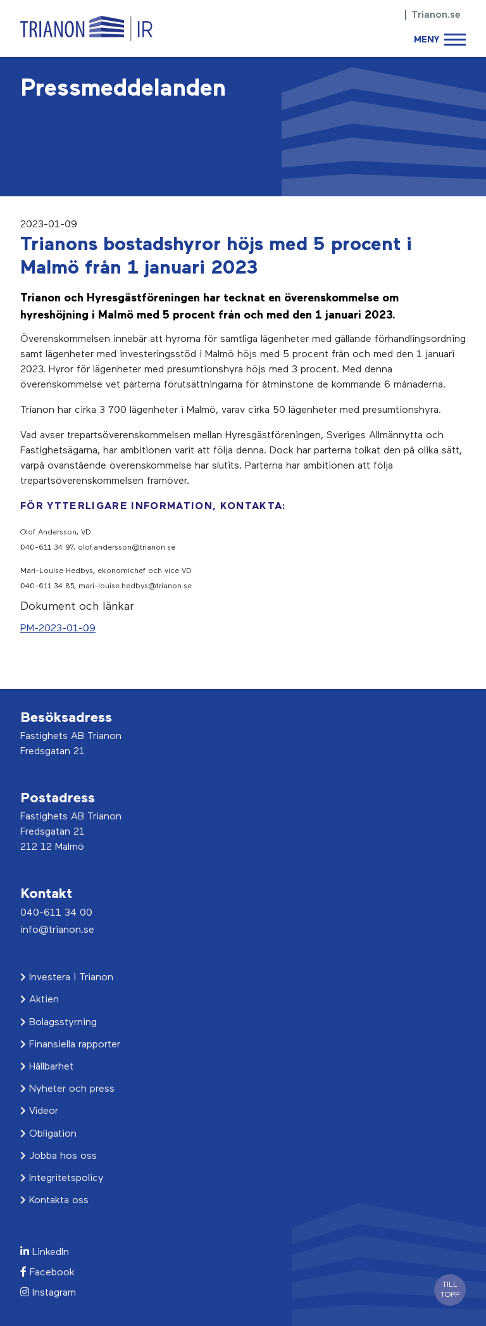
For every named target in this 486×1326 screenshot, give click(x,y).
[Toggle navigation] (440, 39)
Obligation (48, 1134)
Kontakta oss (54, 1201)
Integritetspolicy (62, 1178)
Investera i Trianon (66, 978)
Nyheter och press (67, 1089)
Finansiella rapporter (70, 1045)
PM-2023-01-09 (58, 629)
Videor (39, 1111)
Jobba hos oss (58, 1156)
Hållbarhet (46, 1067)
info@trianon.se (57, 930)
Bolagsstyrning (58, 1023)
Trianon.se (436, 15)
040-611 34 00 (56, 913)
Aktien (39, 1000)
